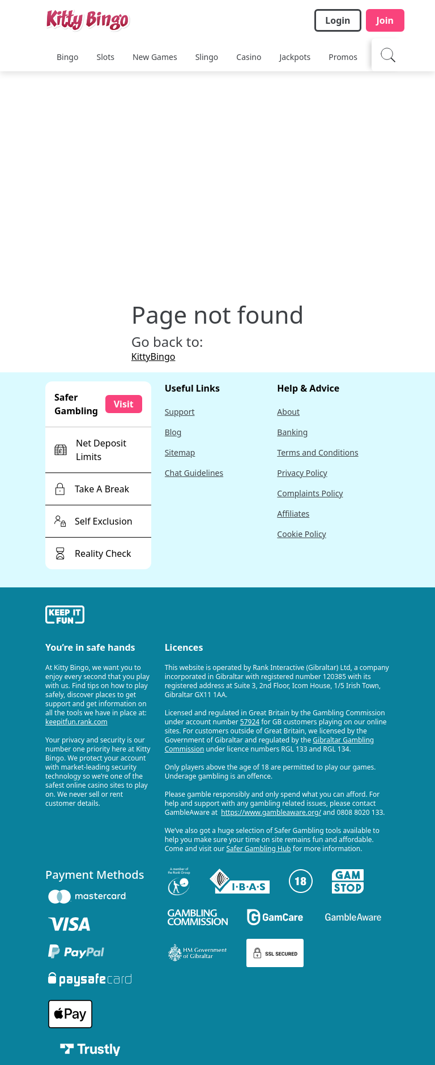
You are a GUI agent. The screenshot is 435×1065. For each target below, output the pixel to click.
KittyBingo (153, 356)
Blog (173, 432)
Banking (292, 432)
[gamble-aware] (98, 616)
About (288, 411)
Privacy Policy (302, 472)
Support (180, 411)
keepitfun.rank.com (76, 722)
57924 (249, 722)
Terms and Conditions (317, 452)
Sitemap (180, 452)
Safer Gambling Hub (259, 848)
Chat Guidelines (194, 472)
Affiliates (293, 513)
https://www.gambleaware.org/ (271, 812)
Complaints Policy (310, 493)
